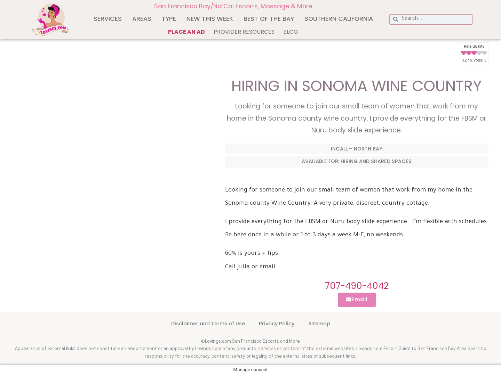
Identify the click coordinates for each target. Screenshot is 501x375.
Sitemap (319, 323)
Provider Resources (244, 32)
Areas (141, 19)
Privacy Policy (276, 323)
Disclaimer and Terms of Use (208, 323)
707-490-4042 (357, 285)
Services (108, 19)
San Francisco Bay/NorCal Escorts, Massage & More (233, 6)
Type (169, 19)
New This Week (209, 19)
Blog (290, 32)
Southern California (338, 19)
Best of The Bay (269, 19)
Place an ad (186, 32)
